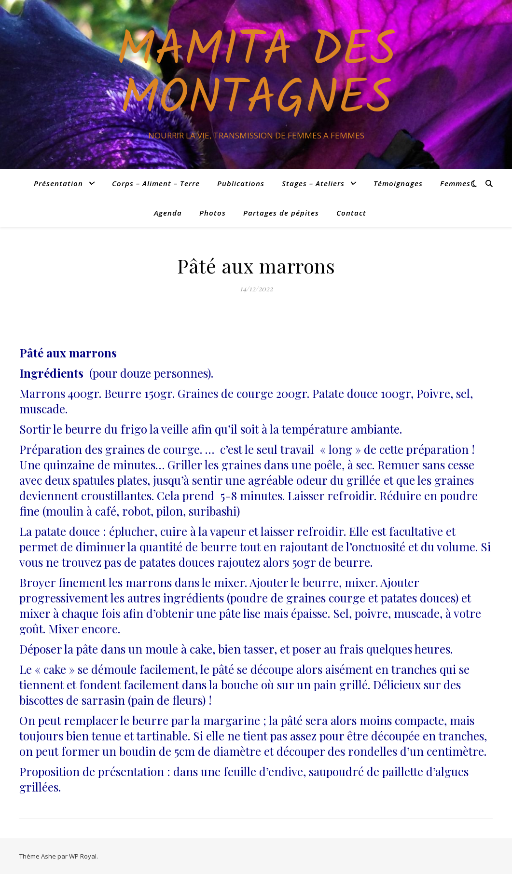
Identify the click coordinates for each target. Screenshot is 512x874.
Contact (351, 213)
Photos (212, 213)
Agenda (168, 213)
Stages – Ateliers (313, 183)
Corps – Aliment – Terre (156, 183)
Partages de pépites (281, 213)
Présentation (58, 183)
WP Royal (83, 856)
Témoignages (398, 183)
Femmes (455, 183)
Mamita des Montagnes (256, 75)
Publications (240, 183)
